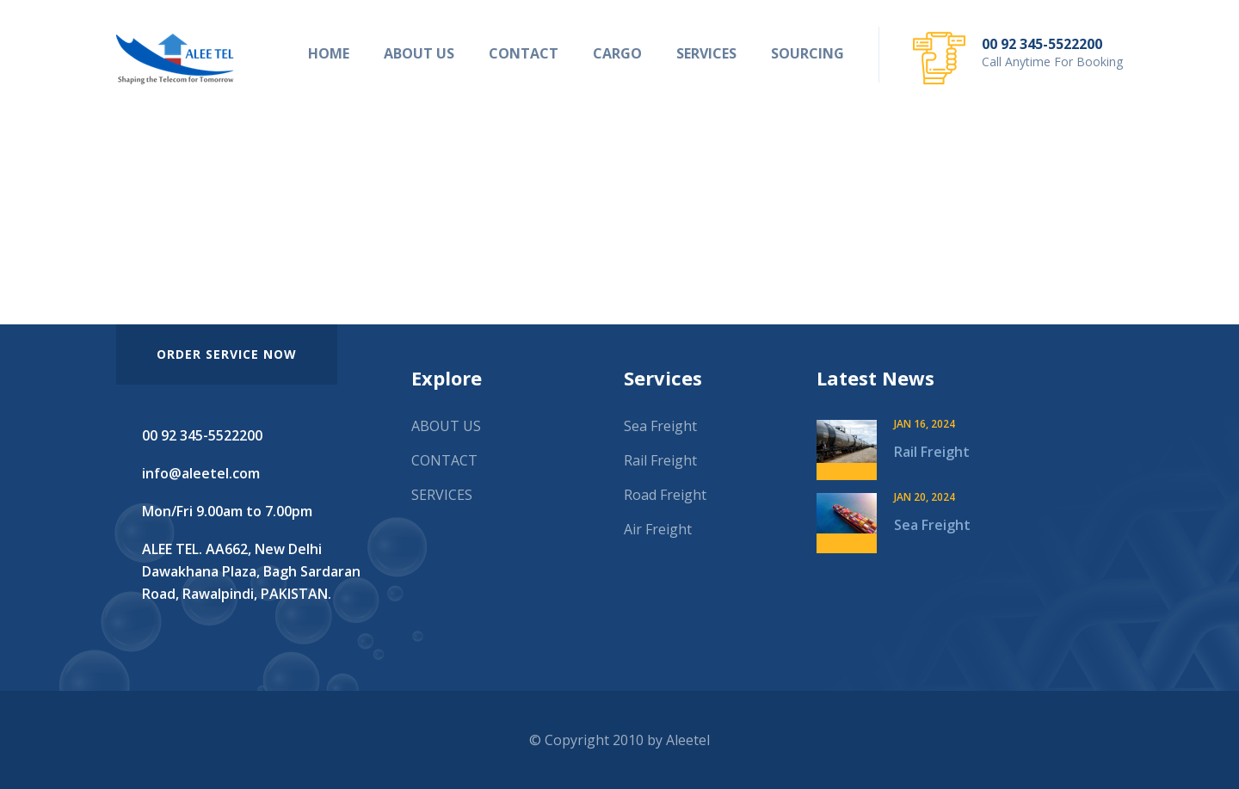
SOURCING (807, 53)
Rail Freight (660, 460)
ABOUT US (419, 53)
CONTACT (523, 53)
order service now (227, 354)
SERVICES (706, 53)
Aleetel (688, 739)
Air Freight (658, 529)
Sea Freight (660, 425)
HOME (328, 53)
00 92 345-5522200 (1042, 43)
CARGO (617, 53)
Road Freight (665, 494)
